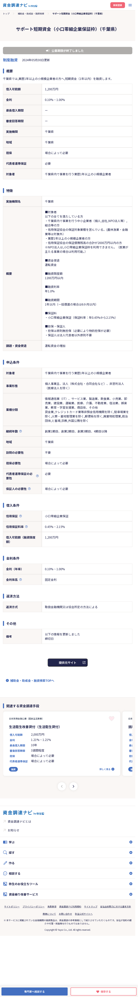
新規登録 (117, 5)
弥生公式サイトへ (84, 913)
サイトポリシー (12, 906)
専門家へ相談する (34, 991)
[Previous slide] (61, 786)
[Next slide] (73, 786)
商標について (49, 913)
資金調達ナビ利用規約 (70, 906)
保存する (106, 991)
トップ (6, 13)
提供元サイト (67, 662)
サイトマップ (90, 906)
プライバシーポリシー (34, 906)
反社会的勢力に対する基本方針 (115, 906)
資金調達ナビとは (19, 821)
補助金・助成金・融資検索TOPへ (32, 680)
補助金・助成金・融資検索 (31, 13)
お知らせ (13, 830)
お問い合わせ (65, 913)
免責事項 (51, 906)
